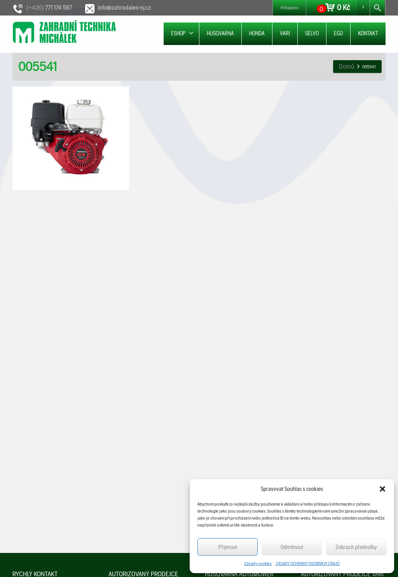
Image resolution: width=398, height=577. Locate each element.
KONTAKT (368, 33)
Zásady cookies (258, 563)
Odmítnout (292, 547)
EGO (338, 33)
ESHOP (182, 33)
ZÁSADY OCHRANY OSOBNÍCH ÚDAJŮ (308, 563)
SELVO (312, 33)
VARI (285, 33)
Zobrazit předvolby (356, 547)
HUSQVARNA (220, 33)
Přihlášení (289, 7)
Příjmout (227, 547)
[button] (382, 489)
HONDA (257, 33)
